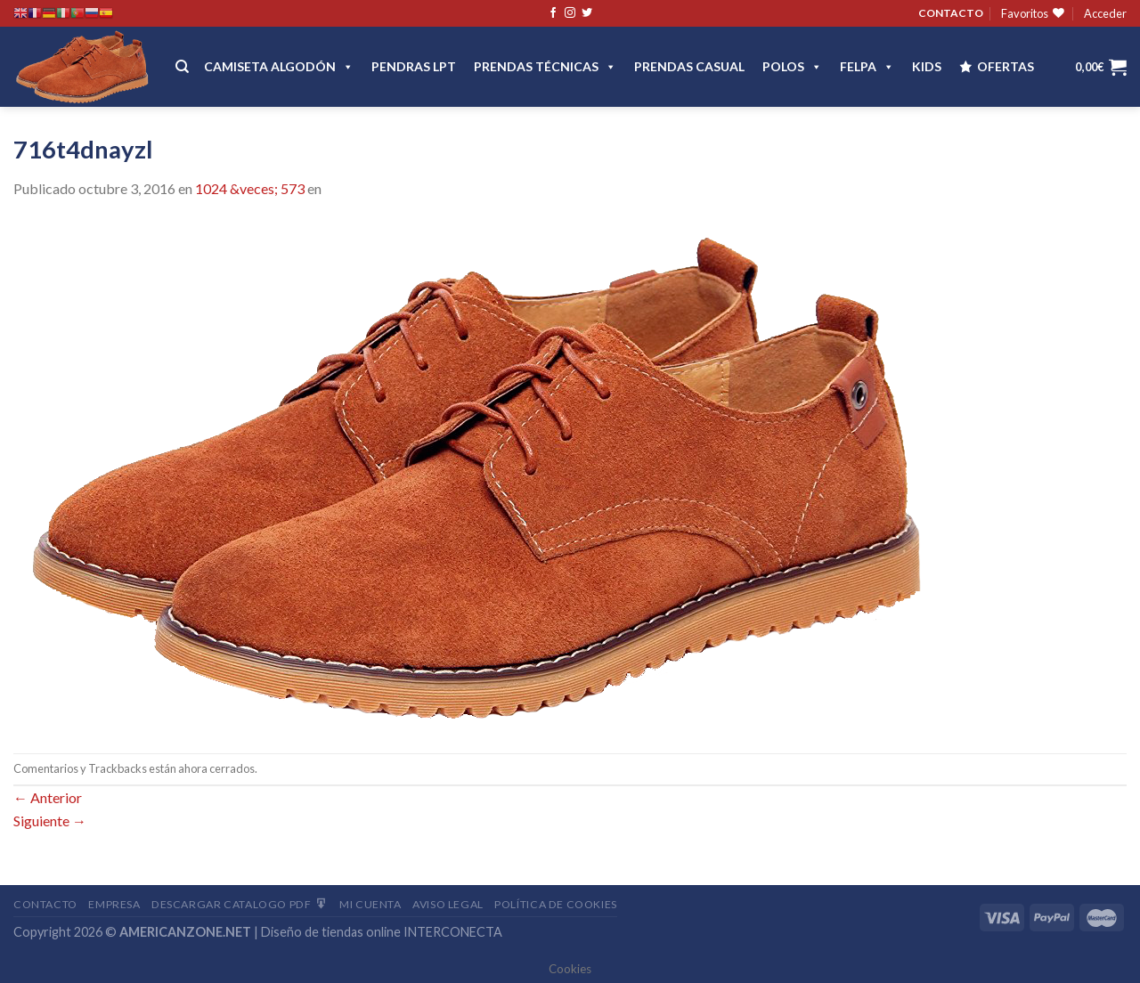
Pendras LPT (413, 66)
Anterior (47, 797)
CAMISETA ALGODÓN (279, 66)
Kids (926, 66)
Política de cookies (555, 904)
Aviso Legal (448, 904)
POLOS (792, 66)
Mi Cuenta (370, 904)
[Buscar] (182, 67)
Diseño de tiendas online (331, 931)
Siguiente (49, 820)
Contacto (45, 904)
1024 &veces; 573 (250, 188)
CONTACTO (950, 13)
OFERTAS (1005, 66)
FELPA (867, 66)
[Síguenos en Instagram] (570, 13)
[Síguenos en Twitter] (587, 13)
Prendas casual (689, 66)
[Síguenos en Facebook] (553, 13)
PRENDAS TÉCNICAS (545, 66)
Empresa (114, 904)
